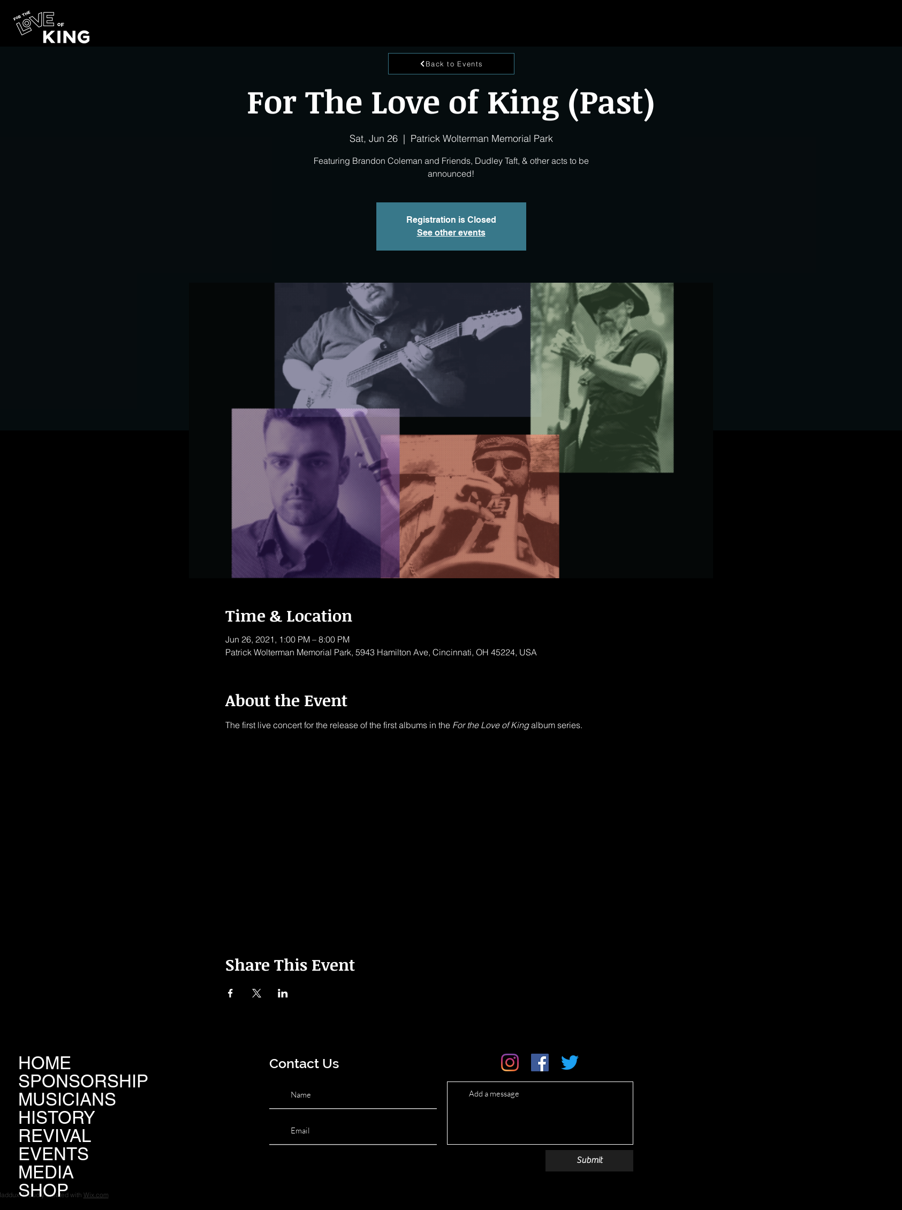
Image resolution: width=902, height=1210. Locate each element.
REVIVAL (54, 1135)
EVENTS (53, 1154)
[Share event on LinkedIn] (283, 993)
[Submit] (589, 1160)
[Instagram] (510, 1062)
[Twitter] (570, 1062)
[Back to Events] (451, 63)
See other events (451, 233)
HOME (44, 1063)
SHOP (43, 1190)
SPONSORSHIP (83, 1081)
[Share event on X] (257, 993)
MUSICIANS (67, 1099)
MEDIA (46, 1172)
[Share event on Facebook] (230, 993)
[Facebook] (540, 1062)
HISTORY (56, 1117)
